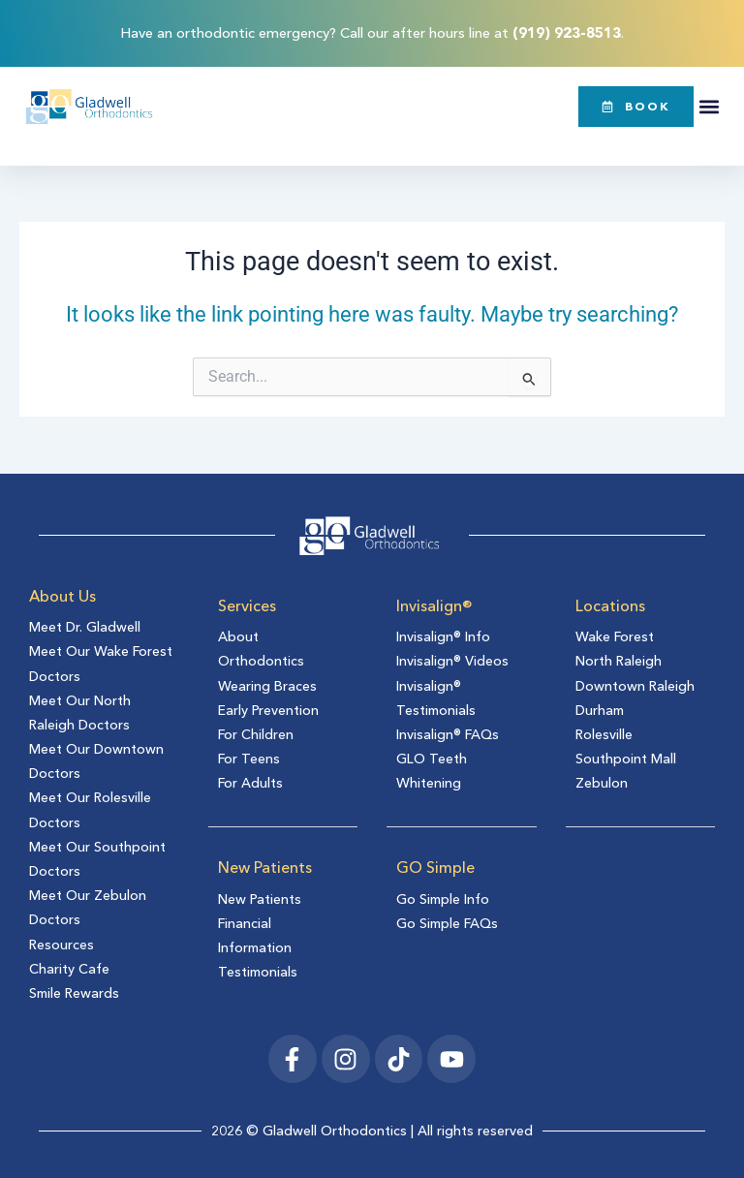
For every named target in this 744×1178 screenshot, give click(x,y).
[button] (710, 106)
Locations (610, 605)
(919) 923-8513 (566, 33)
